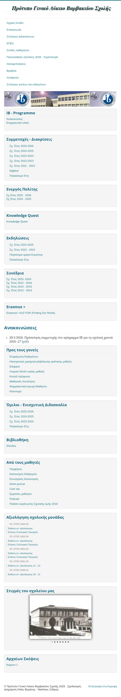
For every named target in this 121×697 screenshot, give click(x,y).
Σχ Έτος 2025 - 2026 (18, 195)
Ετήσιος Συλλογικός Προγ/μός (23, 532)
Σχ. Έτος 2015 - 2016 (19, 282)
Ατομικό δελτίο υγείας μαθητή (26, 371)
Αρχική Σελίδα (15, 22)
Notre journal (17, 484)
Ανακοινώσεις (14, 119)
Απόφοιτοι (13, 77)
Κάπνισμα (15, 391)
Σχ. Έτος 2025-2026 (21, 145)
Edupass (14, 366)
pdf (25, 341)
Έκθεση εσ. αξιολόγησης (20, 528)
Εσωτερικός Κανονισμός (23, 479)
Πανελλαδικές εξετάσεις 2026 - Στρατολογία (32, 57)
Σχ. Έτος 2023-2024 (21, 155)
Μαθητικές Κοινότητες (22, 381)
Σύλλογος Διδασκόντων (20, 36)
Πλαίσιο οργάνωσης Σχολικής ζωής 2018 (33, 503)
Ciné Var (14, 488)
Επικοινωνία (14, 29)
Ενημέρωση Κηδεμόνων (23, 356)
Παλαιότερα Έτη (19, 175)
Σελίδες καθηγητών (18, 50)
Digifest (13, 170)
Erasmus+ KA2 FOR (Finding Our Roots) (30, 312)
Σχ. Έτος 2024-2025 (21, 150)
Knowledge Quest (17, 221)
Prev (35, 618)
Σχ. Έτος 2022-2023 (21, 160)
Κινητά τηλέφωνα (19, 376)
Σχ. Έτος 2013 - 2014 (19, 290)
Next (86, 618)
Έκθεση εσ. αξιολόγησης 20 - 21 (24, 574)
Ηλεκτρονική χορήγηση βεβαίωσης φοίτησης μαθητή (40, 361)
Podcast (14, 498)
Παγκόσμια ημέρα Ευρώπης (26, 254)
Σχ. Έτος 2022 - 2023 (22, 249)
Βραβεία (11, 70)
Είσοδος (11, 445)
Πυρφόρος (15, 469)
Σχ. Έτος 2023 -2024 (18, 279)
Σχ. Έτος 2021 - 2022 (22, 165)
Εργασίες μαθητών (20, 493)
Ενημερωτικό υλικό (17, 122)
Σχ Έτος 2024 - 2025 (18, 199)
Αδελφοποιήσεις (16, 63)
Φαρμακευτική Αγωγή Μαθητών (28, 386)
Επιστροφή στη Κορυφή (103, 686)
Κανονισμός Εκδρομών (23, 474)
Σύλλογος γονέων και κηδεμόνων (26, 84)
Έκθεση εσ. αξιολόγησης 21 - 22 (24, 565)
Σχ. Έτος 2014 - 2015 (19, 286)
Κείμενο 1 (12, 664)
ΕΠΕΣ (10, 43)
